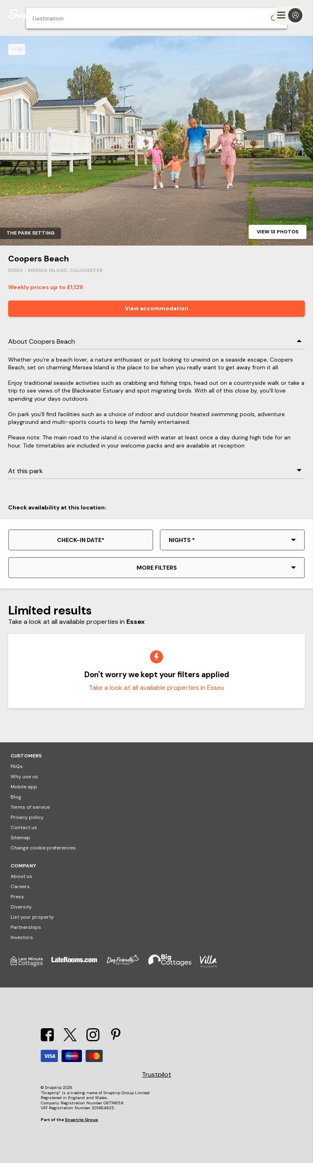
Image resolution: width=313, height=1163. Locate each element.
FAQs (17, 766)
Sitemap (20, 837)
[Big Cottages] (174, 966)
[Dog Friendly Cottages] (126, 966)
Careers (20, 886)
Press (17, 896)
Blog (16, 797)
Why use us (24, 776)
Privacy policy (27, 817)
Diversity (21, 907)
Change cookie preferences (43, 848)
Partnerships (26, 927)
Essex (15, 270)
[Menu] (289, 15)
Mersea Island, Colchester (65, 270)
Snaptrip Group (81, 1119)
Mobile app (24, 786)
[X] (70, 1039)
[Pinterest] (115, 1039)
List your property (32, 917)
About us (21, 876)
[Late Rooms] (78, 966)
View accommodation (156, 308)
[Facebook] (47, 1039)
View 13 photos (277, 231)
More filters (157, 567)
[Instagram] (92, 1039)
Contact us (24, 827)
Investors (22, 937)
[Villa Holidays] (213, 966)
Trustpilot (156, 1075)
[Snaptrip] (24, 15)
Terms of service (30, 807)
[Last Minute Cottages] (31, 966)
